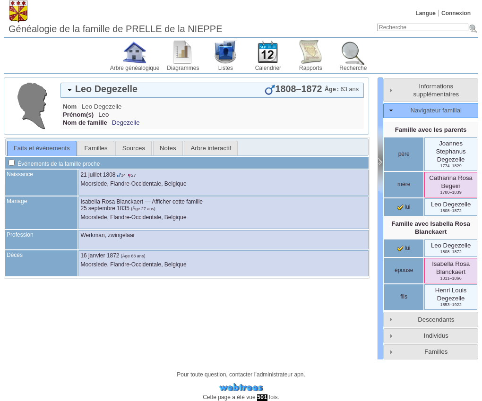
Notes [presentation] (168, 148)
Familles (436, 351)
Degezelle (126, 122)
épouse (404, 270)
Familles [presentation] (96, 148)
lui (403, 207)
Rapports (310, 68)
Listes (225, 68)
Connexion (456, 13)
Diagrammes (183, 68)
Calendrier (268, 68)
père (404, 154)
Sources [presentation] (133, 148)
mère (403, 184)
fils (403, 296)
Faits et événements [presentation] (42, 148)
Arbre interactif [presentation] (211, 148)
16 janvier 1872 (99, 255)
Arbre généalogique (135, 68)
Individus (436, 335)
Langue (425, 13)
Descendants (436, 319)
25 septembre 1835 (104, 208)
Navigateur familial (436, 110)
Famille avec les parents (431, 129)
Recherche (353, 68)
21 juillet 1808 (97, 174)
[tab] (212, 90)
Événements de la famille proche (54, 164)
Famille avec (430, 227)
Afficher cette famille (177, 201)
